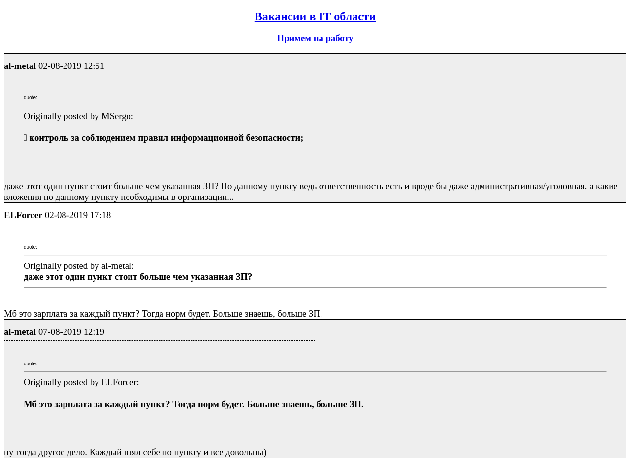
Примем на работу (315, 38)
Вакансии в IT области (315, 16)
